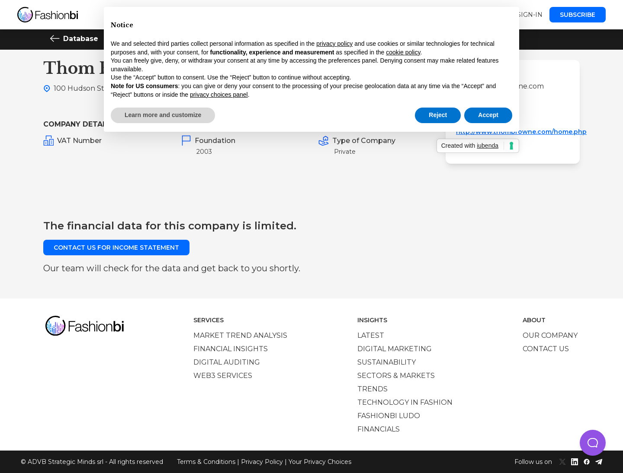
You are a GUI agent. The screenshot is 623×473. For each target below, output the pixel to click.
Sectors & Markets (396, 375)
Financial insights (230, 349)
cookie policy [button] (403, 52)
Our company (550, 335)
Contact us (546, 349)
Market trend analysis (240, 335)
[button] (593, 443)
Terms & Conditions (206, 462)
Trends (372, 389)
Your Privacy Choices (320, 462)
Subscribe (577, 15)
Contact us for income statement (116, 247)
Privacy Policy (262, 462)
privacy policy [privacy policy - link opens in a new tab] (334, 43)
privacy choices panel (219, 94)
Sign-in (530, 15)
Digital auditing (226, 362)
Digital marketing (394, 349)
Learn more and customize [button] (163, 114)
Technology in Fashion (405, 402)
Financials (378, 429)
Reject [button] (438, 114)
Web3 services (222, 375)
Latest (370, 335)
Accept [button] (488, 114)
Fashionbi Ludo (388, 416)
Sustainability (386, 362)
